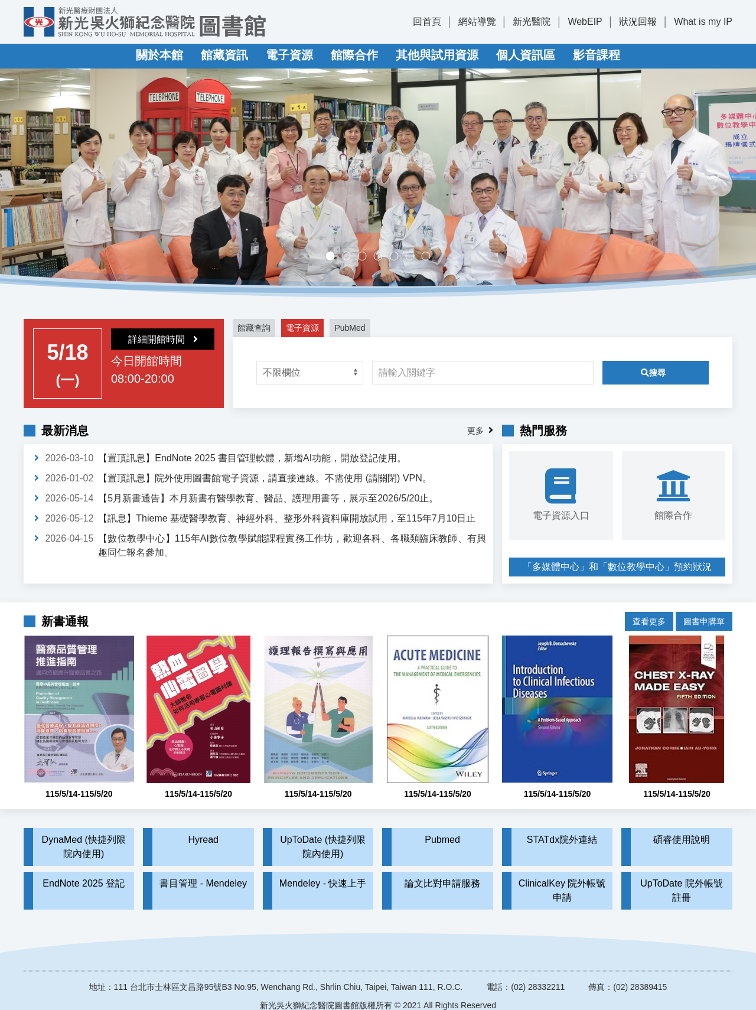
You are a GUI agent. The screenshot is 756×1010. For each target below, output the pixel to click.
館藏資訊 (224, 54)
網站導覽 (477, 22)
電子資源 (289, 54)
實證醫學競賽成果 (414, 257)
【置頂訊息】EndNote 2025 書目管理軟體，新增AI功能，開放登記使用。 (252, 458)
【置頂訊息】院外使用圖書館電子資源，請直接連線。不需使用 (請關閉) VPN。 (264, 478)
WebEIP (585, 22)
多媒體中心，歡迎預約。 (382, 257)
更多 (475, 430)
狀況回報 (638, 22)
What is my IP (703, 22)
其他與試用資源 (437, 54)
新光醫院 (531, 22)
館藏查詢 (254, 328)
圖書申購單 (704, 612)
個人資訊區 (525, 54)
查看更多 (649, 612)
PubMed (349, 328)
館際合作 (354, 54)
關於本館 (159, 54)
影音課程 (596, 54)
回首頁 (427, 22)
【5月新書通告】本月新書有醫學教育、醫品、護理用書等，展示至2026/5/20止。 (268, 498)
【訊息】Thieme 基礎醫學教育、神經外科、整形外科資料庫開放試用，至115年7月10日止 (286, 518)
